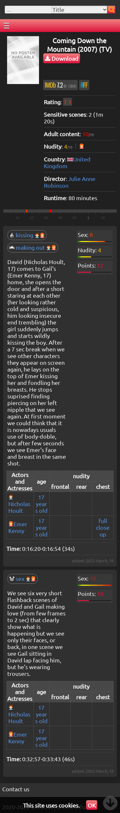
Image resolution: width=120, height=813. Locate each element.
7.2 (60, 85)
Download (61, 58)
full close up (102, 527)
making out (32, 247)
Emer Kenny (17, 527)
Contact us (15, 789)
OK (92, 805)
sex (22, 578)
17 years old (41, 504)
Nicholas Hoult (19, 507)
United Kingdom (67, 162)
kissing (27, 234)
